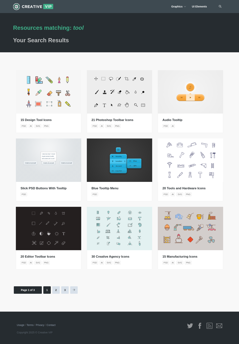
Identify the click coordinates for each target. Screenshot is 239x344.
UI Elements (199, 6)
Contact (50, 325)
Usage (20, 325)
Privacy (40, 325)
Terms (30, 325)
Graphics (177, 6)
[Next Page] (74, 290)
